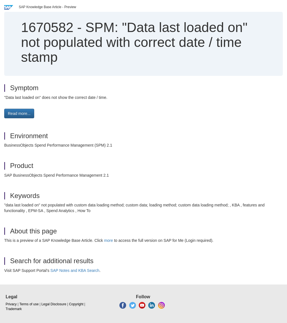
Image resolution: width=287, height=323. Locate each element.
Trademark (14, 309)
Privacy (11, 304)
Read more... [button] (19, 113)
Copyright (76, 304)
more (108, 240)
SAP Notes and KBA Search (74, 270)
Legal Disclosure (53, 304)
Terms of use (29, 304)
